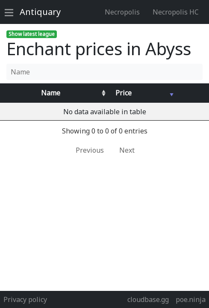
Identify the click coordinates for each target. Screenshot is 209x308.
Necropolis (122, 12)
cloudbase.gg (148, 299)
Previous (90, 150)
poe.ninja (191, 299)
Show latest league (32, 34)
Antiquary (40, 12)
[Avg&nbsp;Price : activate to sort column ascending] (142, 93)
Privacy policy (25, 299)
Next (127, 150)
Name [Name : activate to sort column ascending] (50, 93)
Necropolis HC (176, 12)
